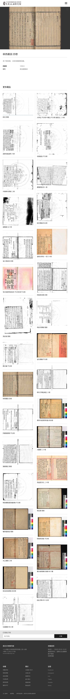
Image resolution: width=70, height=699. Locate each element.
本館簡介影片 (29, 670)
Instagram (51, 673)
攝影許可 (5, 685)
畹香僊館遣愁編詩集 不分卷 (12, 503)
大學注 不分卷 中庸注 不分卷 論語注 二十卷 (51, 117)
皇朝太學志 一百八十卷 (44, 256)
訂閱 (60, 636)
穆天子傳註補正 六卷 (44, 392)
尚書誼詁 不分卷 (42, 156)
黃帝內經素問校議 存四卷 (45, 420)
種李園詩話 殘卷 (8, 532)
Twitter (50, 679)
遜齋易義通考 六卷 (9, 154)
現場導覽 (5, 673)
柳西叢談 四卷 (7, 399)
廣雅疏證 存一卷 (42, 187)
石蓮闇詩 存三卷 (8, 627)
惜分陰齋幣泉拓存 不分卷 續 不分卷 (15, 292)
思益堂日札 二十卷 (43, 482)
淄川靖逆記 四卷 (8, 261)
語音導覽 (5, 676)
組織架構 (28, 682)
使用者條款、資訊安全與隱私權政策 (27, 693)
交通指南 (5, 679)
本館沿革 (28, 673)
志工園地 (5, 693)
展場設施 (5, 682)
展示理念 (28, 679)
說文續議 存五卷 (42, 223)
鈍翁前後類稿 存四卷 (10, 591)
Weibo (50, 685)
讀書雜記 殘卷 (7, 466)
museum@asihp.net (9, 653)
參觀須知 (5, 670)
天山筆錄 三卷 (7, 561)
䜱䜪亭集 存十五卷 (43, 600)
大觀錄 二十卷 (41, 450)
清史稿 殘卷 (7, 336)
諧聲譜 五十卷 (7, 227)
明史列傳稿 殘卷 (42, 327)
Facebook (51, 670)
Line (49, 676)
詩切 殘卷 (6, 117)
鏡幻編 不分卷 (7, 366)
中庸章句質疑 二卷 (9, 191)
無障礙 (12, 693)
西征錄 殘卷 (41, 511)
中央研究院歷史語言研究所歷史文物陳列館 (12, 3)
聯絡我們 (28, 685)
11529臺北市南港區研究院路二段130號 (16, 649)
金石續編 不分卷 (42, 359)
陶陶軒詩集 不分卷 (43, 539)
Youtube (50, 682)
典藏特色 (28, 676)
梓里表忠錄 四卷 (42, 295)
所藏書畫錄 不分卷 (9, 433)
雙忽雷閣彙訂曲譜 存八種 (45, 571)
